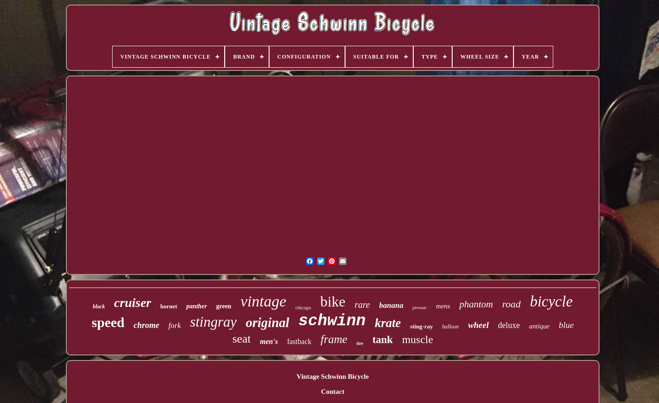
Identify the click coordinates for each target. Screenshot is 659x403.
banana (391, 305)
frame (333, 339)
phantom (476, 304)
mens (443, 306)
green (223, 306)
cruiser (132, 303)
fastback (299, 341)
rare (362, 305)
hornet (168, 306)
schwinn (332, 321)
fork (174, 325)
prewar (419, 307)
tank (383, 339)
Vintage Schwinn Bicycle (333, 376)
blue (566, 325)
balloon (450, 326)
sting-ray (421, 326)
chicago (303, 307)
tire (360, 343)
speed (108, 322)
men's (269, 341)
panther (196, 306)
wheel (478, 325)
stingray (213, 322)
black (99, 306)
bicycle (551, 301)
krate (388, 323)
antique (539, 326)
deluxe (509, 325)
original (267, 322)
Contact (333, 391)
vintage (263, 301)
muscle (417, 339)
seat (241, 338)
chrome (146, 325)
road (511, 304)
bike (333, 301)
